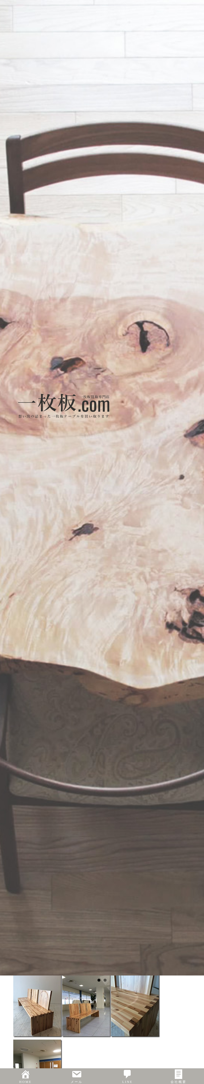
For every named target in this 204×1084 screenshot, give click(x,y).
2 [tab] (105, 980)
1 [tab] (98, 980)
